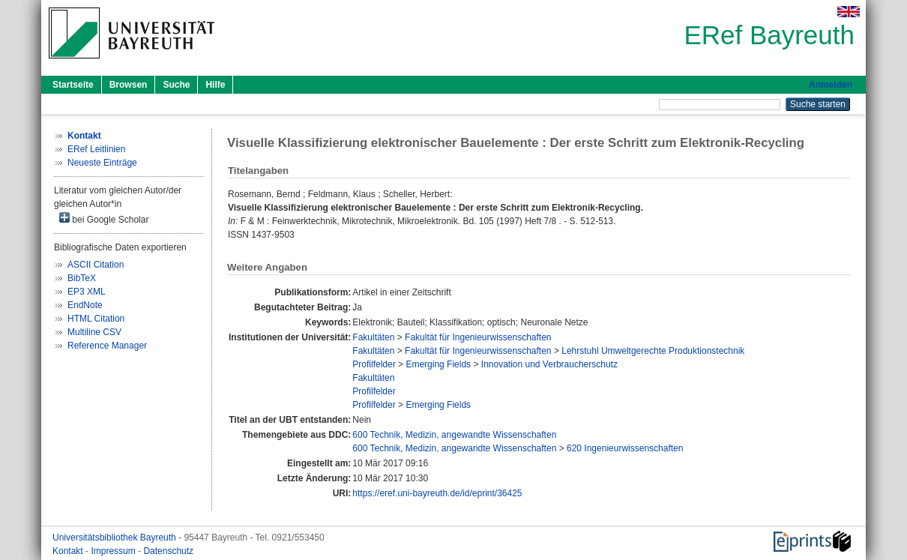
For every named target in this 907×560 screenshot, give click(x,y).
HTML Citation (95, 318)
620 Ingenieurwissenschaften (625, 448)
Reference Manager (107, 345)
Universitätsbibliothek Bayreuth (115, 537)
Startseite (73, 84)
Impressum (114, 551)
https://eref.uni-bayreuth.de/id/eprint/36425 (437, 493)
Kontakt (68, 551)
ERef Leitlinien (96, 149)
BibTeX (81, 278)
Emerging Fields (438, 364)
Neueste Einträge (102, 162)
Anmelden (830, 84)
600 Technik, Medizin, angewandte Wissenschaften (454, 435)
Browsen (128, 84)
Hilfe (215, 84)
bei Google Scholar (103, 218)
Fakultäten (373, 337)
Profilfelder (373, 364)
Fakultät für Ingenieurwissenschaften (478, 337)
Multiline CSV (94, 332)
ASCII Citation (95, 264)
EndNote (85, 305)
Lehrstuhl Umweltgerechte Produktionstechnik (652, 351)
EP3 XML (86, 291)
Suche (176, 84)
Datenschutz (168, 551)
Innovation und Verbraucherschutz (549, 364)
